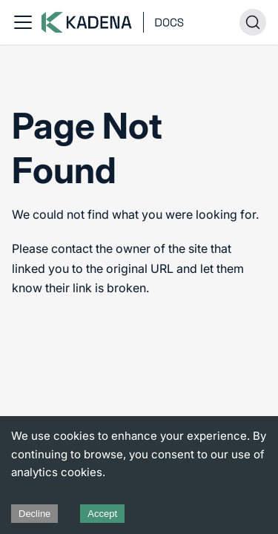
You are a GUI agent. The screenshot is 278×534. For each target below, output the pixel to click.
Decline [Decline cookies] (34, 513)
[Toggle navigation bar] (23, 22)
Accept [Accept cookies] (102, 513)
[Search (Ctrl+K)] (252, 22)
